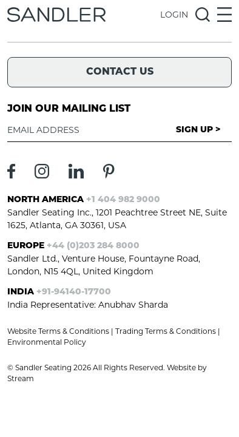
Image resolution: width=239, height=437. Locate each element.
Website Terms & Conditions (58, 331)
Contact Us (119, 72)
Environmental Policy (46, 342)
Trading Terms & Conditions (165, 331)
